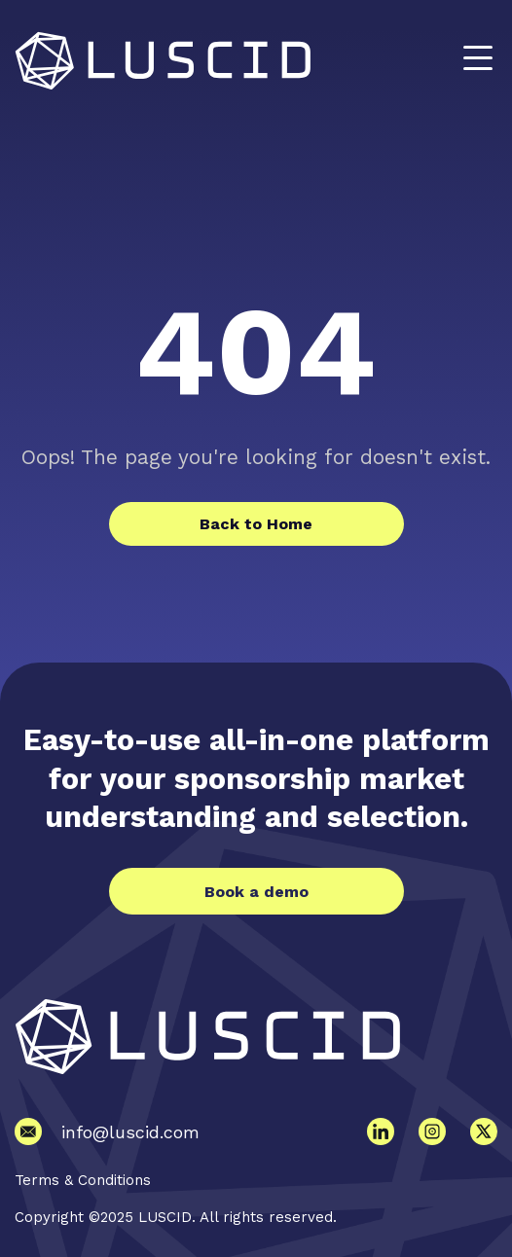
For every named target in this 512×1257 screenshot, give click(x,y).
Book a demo (256, 891)
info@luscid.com (130, 1132)
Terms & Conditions (83, 1180)
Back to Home (256, 524)
